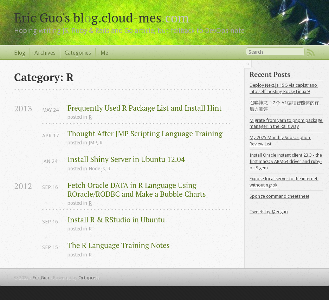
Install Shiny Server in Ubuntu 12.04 (126, 159)
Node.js (97, 168)
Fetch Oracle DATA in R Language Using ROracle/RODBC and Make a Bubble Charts (136, 189)
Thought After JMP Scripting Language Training (144, 133)
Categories (78, 53)
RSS (311, 53)
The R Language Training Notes (118, 245)
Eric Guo (41, 277)
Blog (19, 53)
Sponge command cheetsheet (279, 196)
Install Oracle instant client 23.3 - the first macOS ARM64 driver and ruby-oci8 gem (286, 161)
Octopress (88, 277)
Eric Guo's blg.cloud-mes (101, 17)
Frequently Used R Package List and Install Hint (144, 108)
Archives (45, 53)
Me (104, 53)
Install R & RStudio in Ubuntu (116, 219)
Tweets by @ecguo (269, 211)
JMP (93, 142)
